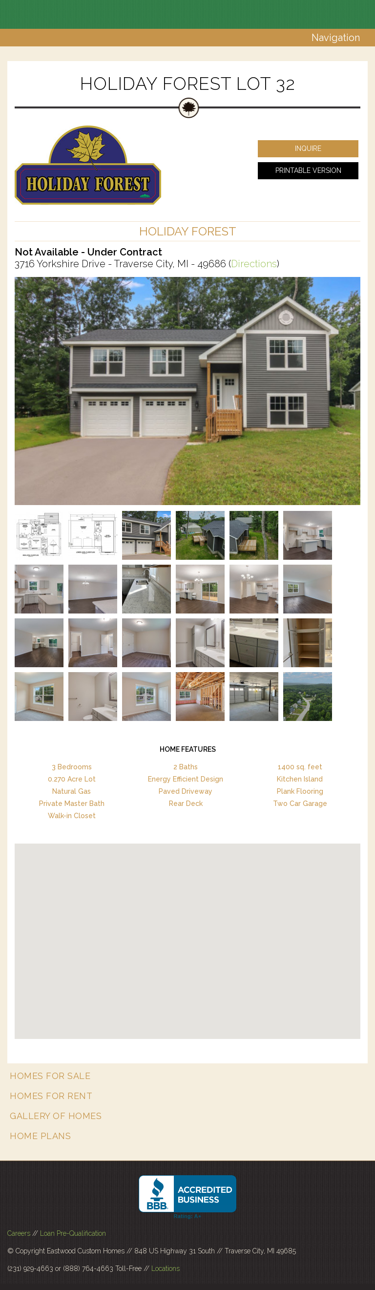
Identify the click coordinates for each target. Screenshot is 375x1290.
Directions (254, 264)
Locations (165, 1268)
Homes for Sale (50, 1076)
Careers (18, 1233)
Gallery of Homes (56, 1116)
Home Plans (40, 1136)
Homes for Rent (51, 1096)
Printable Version (308, 170)
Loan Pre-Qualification (73, 1233)
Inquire (308, 148)
